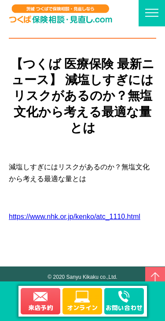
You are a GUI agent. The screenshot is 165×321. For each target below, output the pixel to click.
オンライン (82, 307)
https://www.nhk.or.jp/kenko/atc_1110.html (74, 216)
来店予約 (40, 307)
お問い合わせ (124, 307)
